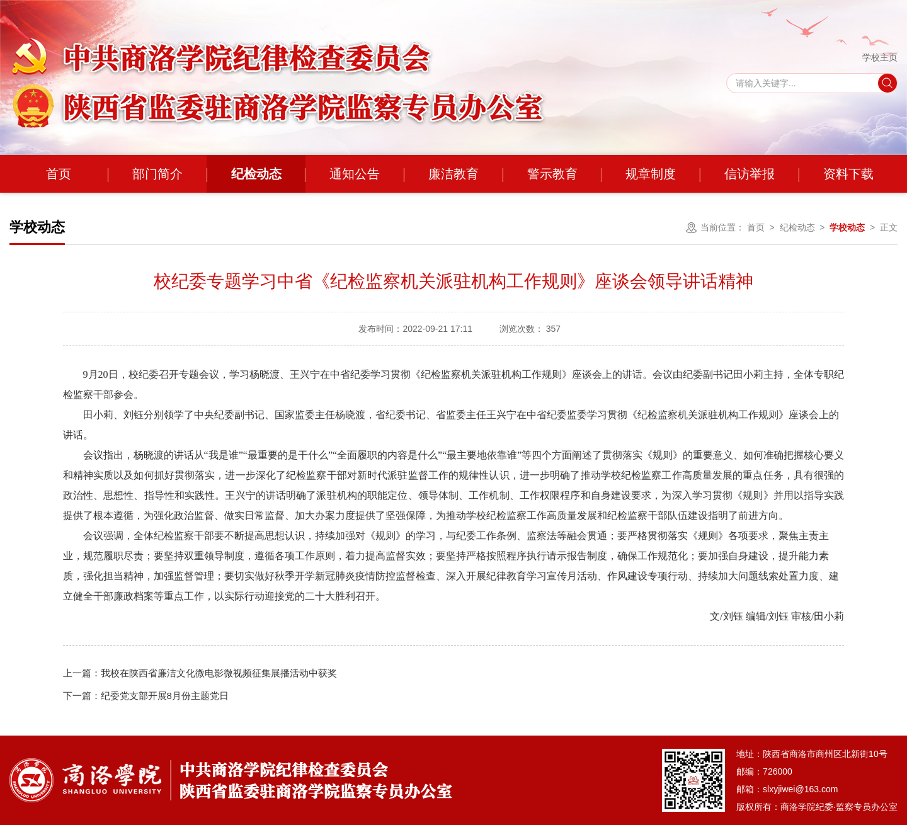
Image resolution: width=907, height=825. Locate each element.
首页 (58, 174)
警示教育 (552, 174)
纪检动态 (256, 174)
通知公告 (354, 174)
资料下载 (848, 174)
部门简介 (157, 174)
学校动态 (847, 227)
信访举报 (749, 174)
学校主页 (880, 57)
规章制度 (650, 174)
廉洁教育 (453, 174)
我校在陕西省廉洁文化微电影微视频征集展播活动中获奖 (200, 673)
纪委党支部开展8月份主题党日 (146, 695)
